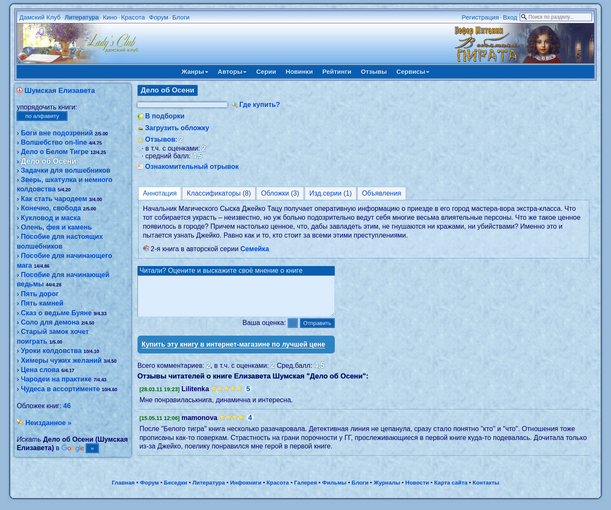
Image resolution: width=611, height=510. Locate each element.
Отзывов (160, 139)
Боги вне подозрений (57, 133)
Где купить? (259, 104)
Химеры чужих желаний (61, 360)
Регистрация (480, 17)
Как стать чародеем (54, 198)
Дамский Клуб (40, 17)
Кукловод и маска (51, 217)
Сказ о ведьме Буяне (56, 313)
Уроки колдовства (51, 350)
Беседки (175, 490)
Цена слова (40, 369)
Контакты (486, 490)
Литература (81, 17)
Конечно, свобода (51, 208)
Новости (417, 490)
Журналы (386, 490)
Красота (133, 17)
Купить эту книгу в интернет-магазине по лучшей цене (233, 352)
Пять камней (42, 303)
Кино (110, 17)
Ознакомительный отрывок (191, 166)
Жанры (195, 71)
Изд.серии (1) (330, 193)
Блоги (181, 17)
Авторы (232, 71)
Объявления (381, 193)
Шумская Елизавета (60, 91)
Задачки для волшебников (65, 170)
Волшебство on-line (54, 142)
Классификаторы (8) (219, 193)
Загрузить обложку (177, 128)
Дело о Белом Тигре (54, 151)
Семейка (255, 248)
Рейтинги (336, 71)
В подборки (165, 116)
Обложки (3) (280, 193)
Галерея (305, 490)
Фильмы (334, 490)
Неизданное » (48, 422)
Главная (123, 490)
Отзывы (374, 71)
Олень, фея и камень (56, 227)
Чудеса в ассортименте (60, 388)
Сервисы (412, 71)
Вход (510, 17)
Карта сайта (450, 490)
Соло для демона (50, 322)
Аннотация (160, 193)
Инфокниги (245, 490)
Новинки (299, 71)
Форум (158, 17)
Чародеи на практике (56, 379)
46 (67, 405)
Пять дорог (40, 293)
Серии (266, 71)
